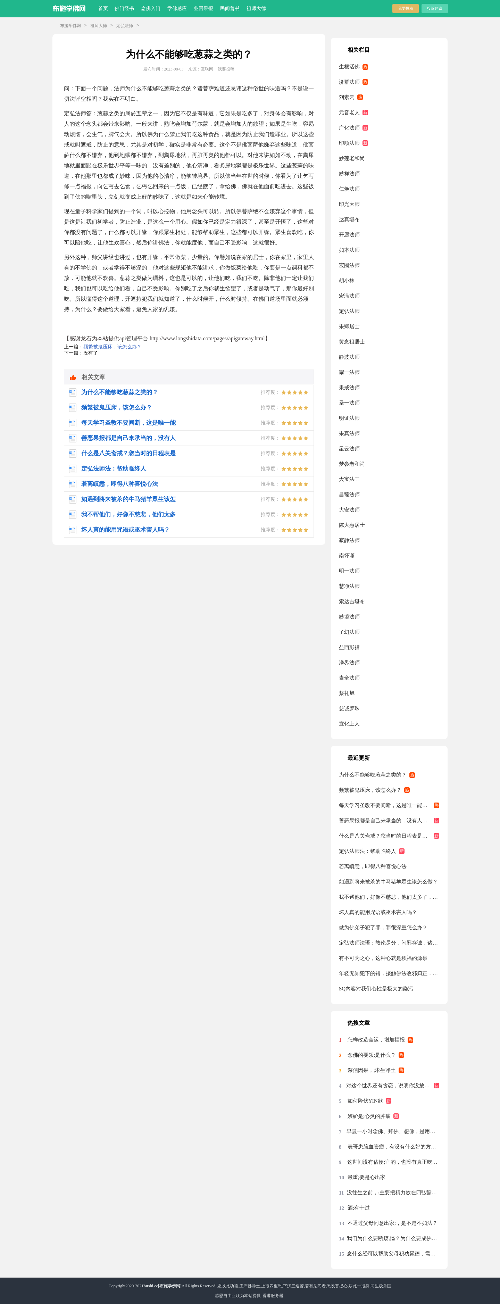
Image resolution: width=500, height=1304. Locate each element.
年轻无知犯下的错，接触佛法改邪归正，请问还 (389, 973)
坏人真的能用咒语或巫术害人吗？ (378, 912)
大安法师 (349, 510)
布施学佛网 (70, 25)
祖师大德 (256, 8)
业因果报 (203, 8)
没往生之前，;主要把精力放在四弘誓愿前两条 (393, 1192)
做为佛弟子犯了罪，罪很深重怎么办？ (383, 927)
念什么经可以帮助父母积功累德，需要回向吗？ (393, 1253)
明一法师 (349, 571)
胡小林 (347, 280)
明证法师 (349, 418)
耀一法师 (349, 372)
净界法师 (349, 662)
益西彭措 (349, 647)
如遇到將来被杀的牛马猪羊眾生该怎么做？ (388, 881)
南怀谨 (347, 555)
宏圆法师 (349, 265)
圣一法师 (349, 403)
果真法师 (349, 433)
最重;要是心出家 (366, 1177)
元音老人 (349, 112)
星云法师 (349, 448)
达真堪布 (349, 219)
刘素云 (347, 97)
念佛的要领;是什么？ (372, 1055)
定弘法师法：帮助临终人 (367, 851)
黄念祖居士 (352, 341)
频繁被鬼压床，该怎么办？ (112, 346)
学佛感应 (177, 8)
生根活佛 (349, 66)
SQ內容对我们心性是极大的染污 (376, 988)
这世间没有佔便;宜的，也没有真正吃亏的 (393, 1162)
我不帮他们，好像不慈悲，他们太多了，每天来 (389, 897)
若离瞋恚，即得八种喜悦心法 (373, 866)
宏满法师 (349, 296)
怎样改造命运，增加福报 (376, 1040)
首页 (103, 8)
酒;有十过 (359, 1208)
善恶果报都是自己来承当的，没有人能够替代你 (389, 820)
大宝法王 (349, 479)
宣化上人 (349, 723)
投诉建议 (434, 8)
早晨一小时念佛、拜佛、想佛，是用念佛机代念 (393, 1131)
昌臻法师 (349, 494)
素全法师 (349, 678)
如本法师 (349, 250)
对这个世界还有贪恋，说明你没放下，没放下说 (392, 1085)
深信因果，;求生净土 (372, 1070)
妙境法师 (349, 617)
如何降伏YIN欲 (365, 1101)
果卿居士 (349, 326)
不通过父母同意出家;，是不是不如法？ (393, 1223)
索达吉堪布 (352, 601)
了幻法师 (349, 632)
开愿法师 (349, 235)
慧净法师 (349, 586)
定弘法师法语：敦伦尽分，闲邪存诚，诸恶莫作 (389, 943)
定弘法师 (124, 25)
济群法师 (349, 82)
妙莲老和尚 (352, 158)
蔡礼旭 (347, 693)
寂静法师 (349, 540)
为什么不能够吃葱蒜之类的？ (373, 775)
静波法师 (349, 357)
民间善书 (230, 8)
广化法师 (349, 128)
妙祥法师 (349, 173)
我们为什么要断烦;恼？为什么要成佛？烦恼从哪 (393, 1238)
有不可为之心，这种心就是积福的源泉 (383, 958)
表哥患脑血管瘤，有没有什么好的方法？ (393, 1146)
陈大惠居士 (352, 525)
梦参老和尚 (352, 464)
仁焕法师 (349, 189)
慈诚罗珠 (349, 708)
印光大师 (349, 204)
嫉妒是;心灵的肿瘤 (369, 1116)
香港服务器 (272, 1295)
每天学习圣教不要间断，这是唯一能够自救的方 (389, 805)
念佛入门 (150, 8)
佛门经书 (124, 8)
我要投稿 (405, 8)
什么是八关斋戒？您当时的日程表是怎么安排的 (389, 836)
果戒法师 (349, 387)
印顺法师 (349, 143)
